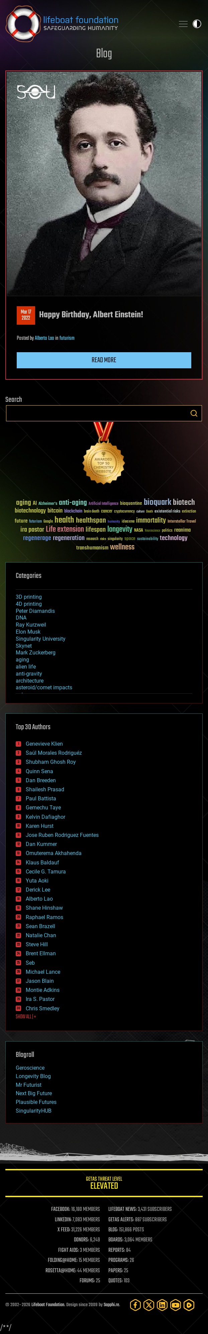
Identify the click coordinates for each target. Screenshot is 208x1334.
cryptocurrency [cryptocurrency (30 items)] (124, 512)
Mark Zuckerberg (36, 652)
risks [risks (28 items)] (103, 539)
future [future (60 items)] (21, 521)
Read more (104, 360)
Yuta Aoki (37, 880)
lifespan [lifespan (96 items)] (96, 530)
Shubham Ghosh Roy (51, 762)
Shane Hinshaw (44, 908)
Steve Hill (37, 944)
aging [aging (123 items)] (23, 503)
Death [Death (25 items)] (149, 512)
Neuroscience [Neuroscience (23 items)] (152, 531)
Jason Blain (40, 981)
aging (22, 659)
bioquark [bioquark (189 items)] (157, 503)
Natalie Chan (41, 935)
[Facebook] (135, 1305)
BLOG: (113, 1230)
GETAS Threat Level (104, 1184)
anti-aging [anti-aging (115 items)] (73, 503)
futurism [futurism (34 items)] (35, 522)
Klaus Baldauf (42, 862)
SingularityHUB (33, 1111)
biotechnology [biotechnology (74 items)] (30, 511)
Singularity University (41, 639)
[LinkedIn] (162, 1305)
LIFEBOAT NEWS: (122, 1209)
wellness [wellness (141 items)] (122, 547)
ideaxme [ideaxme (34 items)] (128, 522)
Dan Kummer (41, 844)
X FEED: (64, 1230)
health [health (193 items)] (64, 520)
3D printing (29, 597)
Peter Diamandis (35, 611)
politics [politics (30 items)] (167, 531)
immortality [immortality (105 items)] (151, 521)
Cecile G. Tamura (46, 871)
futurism (67, 338)
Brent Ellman (41, 953)
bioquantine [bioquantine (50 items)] (131, 503)
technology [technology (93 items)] (174, 538)
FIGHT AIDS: (68, 1250)
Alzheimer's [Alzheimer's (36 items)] (47, 503)
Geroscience (30, 1068)
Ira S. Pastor (40, 999)
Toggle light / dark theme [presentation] (197, 23)
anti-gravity (29, 674)
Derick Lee (38, 890)
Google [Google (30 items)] (48, 522)
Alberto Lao (44, 338)
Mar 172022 (26, 315)
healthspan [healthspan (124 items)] (91, 521)
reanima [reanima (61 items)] (182, 530)
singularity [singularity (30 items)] (115, 539)
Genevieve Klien (44, 744)
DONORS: (81, 1240)
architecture (29, 681)
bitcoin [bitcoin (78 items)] (55, 511)
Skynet (24, 646)
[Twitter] (148, 1305)
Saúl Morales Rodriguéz (54, 753)
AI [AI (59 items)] (35, 503)
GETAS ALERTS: (121, 1220)
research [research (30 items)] (92, 539)
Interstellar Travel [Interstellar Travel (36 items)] (182, 521)
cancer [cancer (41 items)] (106, 511)
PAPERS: (115, 1271)
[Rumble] (189, 1305)
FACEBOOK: (60, 1209)
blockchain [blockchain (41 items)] (73, 511)
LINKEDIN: (63, 1220)
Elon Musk (28, 632)
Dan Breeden (41, 780)
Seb (30, 963)
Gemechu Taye (43, 807)
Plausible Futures (36, 1102)
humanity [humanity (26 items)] (114, 522)
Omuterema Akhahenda (54, 853)
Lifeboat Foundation (47, 1305)
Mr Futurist (28, 1085)
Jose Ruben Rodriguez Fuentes (62, 835)
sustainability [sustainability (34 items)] (147, 539)
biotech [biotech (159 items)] (184, 502)
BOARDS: (115, 1240)
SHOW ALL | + (26, 1017)
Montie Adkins (43, 990)
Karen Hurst (40, 826)
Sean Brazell (40, 926)
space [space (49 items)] (129, 538)
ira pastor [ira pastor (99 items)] (32, 530)
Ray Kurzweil (31, 625)
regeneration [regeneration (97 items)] (69, 538)
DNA (21, 618)
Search (194, 413)
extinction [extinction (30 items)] (189, 512)
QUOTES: (115, 1281)
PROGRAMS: (118, 1260)
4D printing (29, 604)
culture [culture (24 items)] (140, 512)
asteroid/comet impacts (44, 687)
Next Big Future (34, 1093)
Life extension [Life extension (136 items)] (65, 529)
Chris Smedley (43, 1008)
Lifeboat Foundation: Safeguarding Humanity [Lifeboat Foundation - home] (87, 23)
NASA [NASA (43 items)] (138, 530)
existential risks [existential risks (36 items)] (167, 511)
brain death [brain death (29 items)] (91, 512)
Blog (104, 54)
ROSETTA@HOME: (60, 1271)
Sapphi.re (111, 1305)
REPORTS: (116, 1250)
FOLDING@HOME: (63, 1260)
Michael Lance (43, 972)
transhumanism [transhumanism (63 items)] (92, 548)
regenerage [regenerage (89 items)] (37, 538)
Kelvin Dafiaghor (45, 817)
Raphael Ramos (44, 917)
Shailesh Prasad (45, 789)
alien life (26, 666)
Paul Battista (41, 798)
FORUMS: (87, 1281)
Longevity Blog (33, 1076)
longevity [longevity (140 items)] (119, 529)
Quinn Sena (39, 771)
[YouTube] (175, 1305)
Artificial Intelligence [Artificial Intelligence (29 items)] (103, 504)
